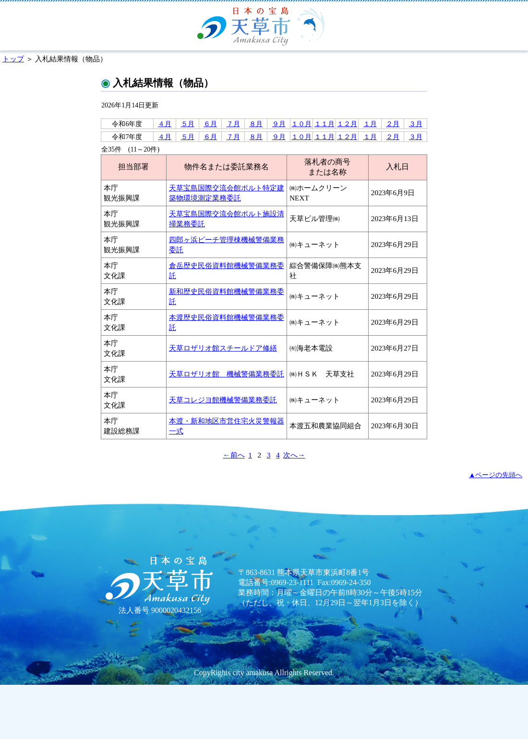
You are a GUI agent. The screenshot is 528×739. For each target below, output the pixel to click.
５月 (187, 124)
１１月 (324, 124)
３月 (415, 124)
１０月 (301, 124)
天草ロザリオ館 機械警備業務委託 (226, 374)
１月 (370, 124)
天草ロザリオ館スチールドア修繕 (223, 348)
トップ (13, 59)
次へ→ (294, 455)
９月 (279, 124)
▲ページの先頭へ (496, 475)
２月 (392, 124)
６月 (210, 124)
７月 (233, 124)
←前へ (233, 455)
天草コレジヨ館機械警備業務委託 (223, 400)
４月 (164, 124)
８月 (256, 124)
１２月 (347, 124)
